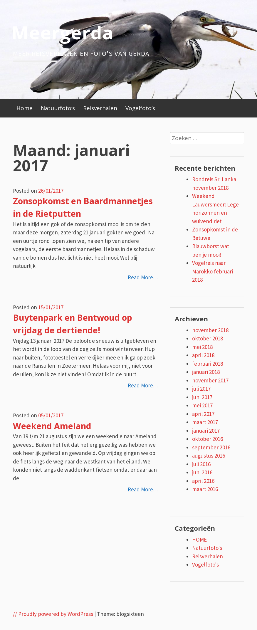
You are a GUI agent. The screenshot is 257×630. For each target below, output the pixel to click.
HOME (199, 539)
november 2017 (210, 380)
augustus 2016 (208, 455)
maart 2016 (205, 489)
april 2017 (203, 413)
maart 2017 (205, 422)
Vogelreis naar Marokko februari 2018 (212, 271)
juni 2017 (202, 397)
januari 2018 (206, 371)
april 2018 (203, 355)
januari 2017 (206, 430)
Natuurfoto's (207, 547)
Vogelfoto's (205, 564)
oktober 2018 (207, 338)
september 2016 (211, 447)
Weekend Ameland (52, 425)
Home (24, 108)
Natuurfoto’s (58, 108)
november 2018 (210, 330)
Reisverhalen (100, 108)
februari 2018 (207, 363)
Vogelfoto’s (140, 108)
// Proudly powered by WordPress (53, 613)
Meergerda (62, 32)
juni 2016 (202, 472)
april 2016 (203, 480)
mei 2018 (202, 346)
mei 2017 (202, 405)
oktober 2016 (207, 438)
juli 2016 (201, 464)
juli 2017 (201, 388)
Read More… (143, 277)
